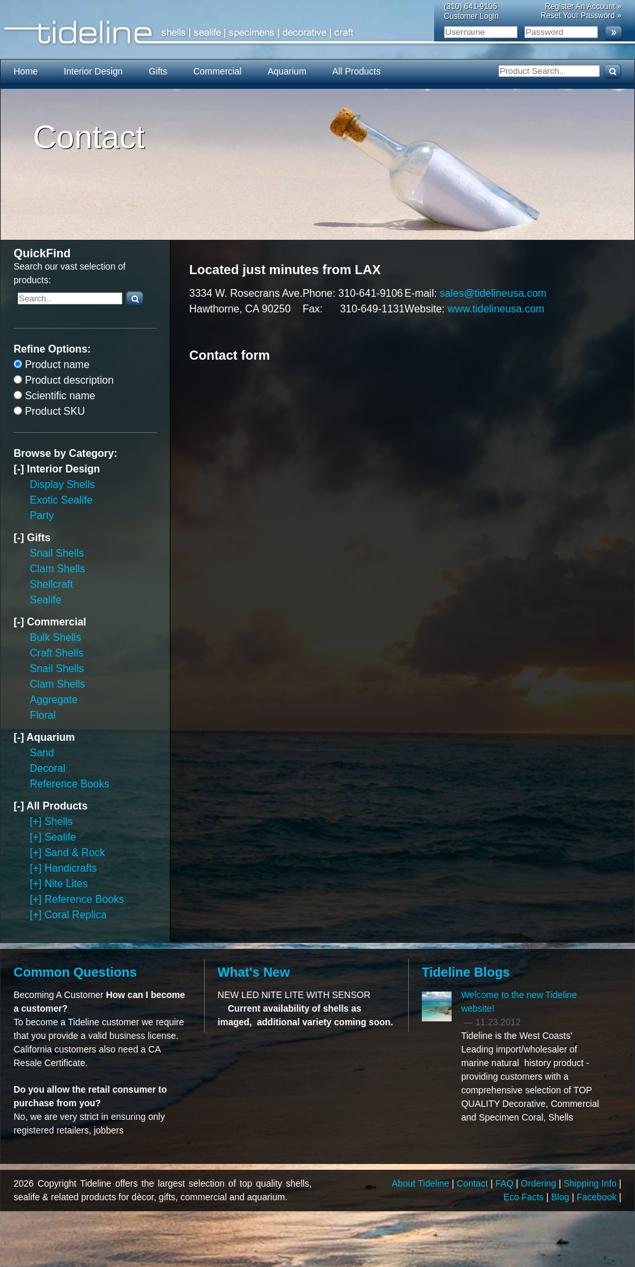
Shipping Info (591, 1183)
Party (42, 515)
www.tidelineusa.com (496, 308)
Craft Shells (57, 652)
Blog (561, 1197)
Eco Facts (524, 1197)
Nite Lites (66, 883)
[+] (37, 821)
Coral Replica (76, 914)
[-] (20, 468)
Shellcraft (51, 584)
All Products (356, 71)
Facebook (598, 1197)
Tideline (317, 32)
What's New (254, 972)
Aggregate (54, 699)
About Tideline (422, 1183)
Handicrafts (71, 868)
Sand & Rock (75, 852)
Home (26, 71)
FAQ (505, 1183)
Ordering (540, 1183)
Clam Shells (57, 568)
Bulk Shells (55, 637)
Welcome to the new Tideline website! (519, 1002)
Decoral (47, 768)
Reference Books (70, 783)
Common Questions (75, 972)
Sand (42, 752)
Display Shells (62, 484)
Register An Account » (583, 6)
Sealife (46, 599)
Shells (59, 821)
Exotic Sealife (61, 500)
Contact (474, 1183)
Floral (43, 715)
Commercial (217, 71)
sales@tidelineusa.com (493, 293)
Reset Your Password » (580, 15)
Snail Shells (57, 553)
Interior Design (93, 71)
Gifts (157, 71)
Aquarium (287, 71)
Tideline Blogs (466, 972)
